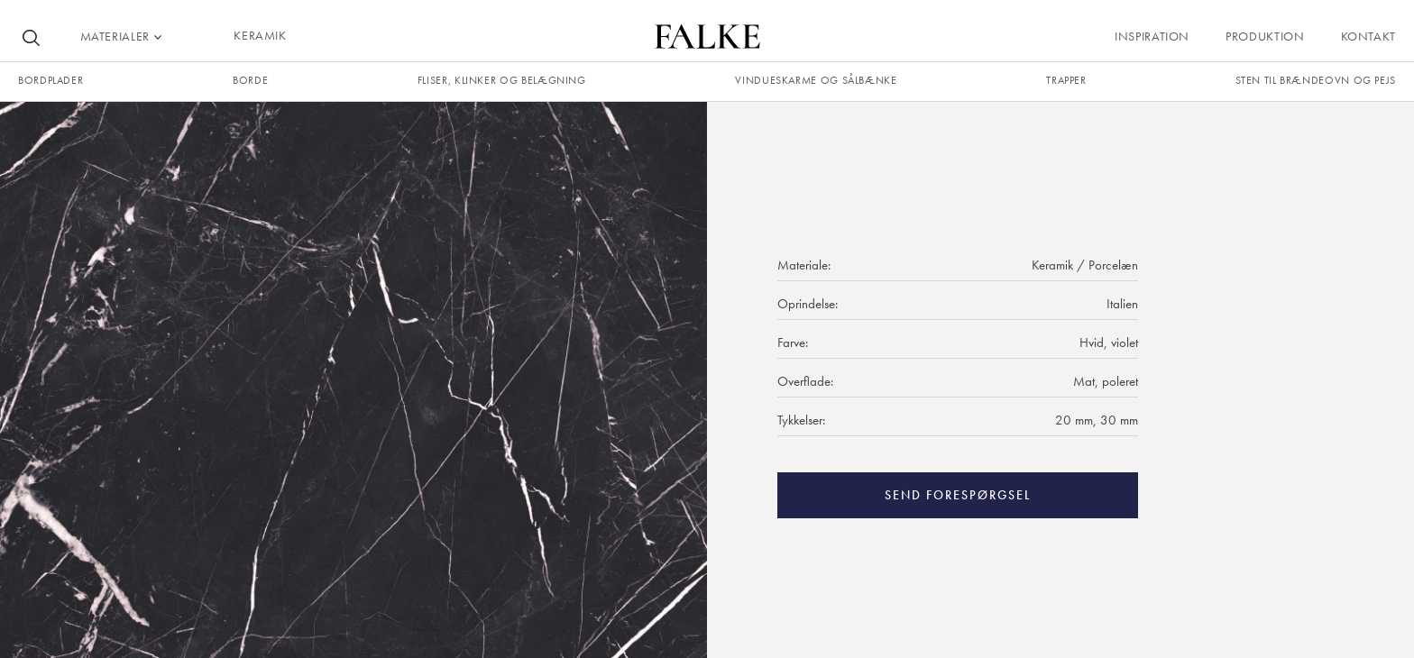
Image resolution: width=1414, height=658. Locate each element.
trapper (1066, 80)
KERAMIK (260, 35)
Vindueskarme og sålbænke (815, 80)
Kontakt (1368, 36)
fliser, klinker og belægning (502, 80)
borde (250, 80)
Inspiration (1152, 36)
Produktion (1265, 36)
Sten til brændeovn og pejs (1315, 80)
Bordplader (50, 80)
